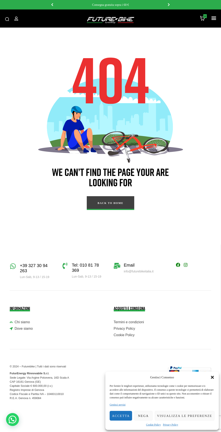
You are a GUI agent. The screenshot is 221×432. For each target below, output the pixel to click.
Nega (143, 416)
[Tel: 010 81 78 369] (65, 266)
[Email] (117, 266)
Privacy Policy (170, 424)
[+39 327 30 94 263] (13, 266)
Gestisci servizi (118, 404)
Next (168, 4)
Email (129, 265)
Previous (52, 4)
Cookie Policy (153, 424)
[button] (212, 377)
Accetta (121, 416)
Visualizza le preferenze (184, 416)
